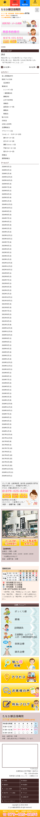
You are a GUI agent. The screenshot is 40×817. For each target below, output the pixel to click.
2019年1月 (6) (6, 400)
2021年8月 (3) (6, 307)
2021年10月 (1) (7, 300)
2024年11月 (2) (7, 204)
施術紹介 (5, 784)
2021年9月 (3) (6, 304)
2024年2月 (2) (6, 228)
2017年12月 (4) (7, 434)
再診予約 (25, 3)
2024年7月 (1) (6, 218)
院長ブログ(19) (7, 79)
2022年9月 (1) (6, 273)
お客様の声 (24, 797)
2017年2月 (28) (7, 462)
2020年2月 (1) (6, 355)
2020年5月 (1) (6, 345)
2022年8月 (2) (6, 276)
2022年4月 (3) (6, 287)
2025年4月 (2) (6, 194)
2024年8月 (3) (6, 214)
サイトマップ (25, 801)
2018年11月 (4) (7, 407)
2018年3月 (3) (6, 424)
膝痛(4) (5, 110)
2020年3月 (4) (6, 352)
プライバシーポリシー (8, 801)
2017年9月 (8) (6, 441)
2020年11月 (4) (7, 331)
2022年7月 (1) (6, 280)
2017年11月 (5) (7, 438)
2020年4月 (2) (6, 348)
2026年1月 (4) (6, 173)
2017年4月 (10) (7, 455)
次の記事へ (6, 67)
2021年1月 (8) (6, 324)
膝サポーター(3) (8, 138)
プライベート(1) (7, 131)
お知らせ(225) (6, 124)
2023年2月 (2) (6, 256)
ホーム (5, 3)
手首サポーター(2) (9, 148)
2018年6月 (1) (6, 417)
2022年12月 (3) (7, 263)
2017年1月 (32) (7, 465)
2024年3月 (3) (6, 225)
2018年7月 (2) (6, 414)
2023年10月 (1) (7, 239)
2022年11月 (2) (7, 266)
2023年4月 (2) (6, 249)
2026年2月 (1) (6, 170)
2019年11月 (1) (7, 366)
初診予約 (15, 3)
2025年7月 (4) (6, 187)
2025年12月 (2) (7, 177)
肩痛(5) (5, 103)
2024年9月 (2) (6, 211)
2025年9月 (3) (6, 184)
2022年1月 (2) (6, 293)
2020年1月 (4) (6, 359)
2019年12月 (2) (7, 362)
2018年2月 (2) (6, 427)
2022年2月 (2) (6, 290)
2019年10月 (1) (7, 369)
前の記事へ (34, 67)
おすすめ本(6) (8, 100)
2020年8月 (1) (6, 338)
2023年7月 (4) (6, 242)
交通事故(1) (6, 127)
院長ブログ (5, 797)
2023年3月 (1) (6, 252)
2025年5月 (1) (6, 190)
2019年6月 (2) (6, 383)
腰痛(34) (6, 96)
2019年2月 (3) (6, 397)
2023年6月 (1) (6, 245)
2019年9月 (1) (6, 373)
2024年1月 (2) (6, 232)
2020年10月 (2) (7, 335)
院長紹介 (24, 780)
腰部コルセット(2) (9, 144)
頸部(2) (5, 114)
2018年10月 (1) (7, 410)
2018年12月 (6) (7, 403)
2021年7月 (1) (6, 311)
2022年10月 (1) (7, 269)
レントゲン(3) (8, 89)
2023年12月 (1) (7, 235)
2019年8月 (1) (6, 376)
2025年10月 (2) (7, 180)
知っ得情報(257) (7, 76)
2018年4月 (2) (6, 421)
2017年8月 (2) (6, 445)
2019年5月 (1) (6, 386)
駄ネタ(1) (5, 117)
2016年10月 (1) (7, 476)
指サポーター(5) (8, 151)
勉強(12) (5, 86)
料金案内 (24, 784)
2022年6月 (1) (6, 283)
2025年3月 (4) (6, 197)
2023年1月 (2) (6, 259)
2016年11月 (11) (7, 472)
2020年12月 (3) (7, 328)
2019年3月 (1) (6, 393)
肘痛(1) (4, 155)
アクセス (35, 3)
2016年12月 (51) (7, 469)
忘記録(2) (6, 83)
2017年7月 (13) (7, 448)
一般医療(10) (7, 93)
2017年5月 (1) (6, 452)
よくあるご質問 (7, 788)
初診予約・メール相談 (8, 792)
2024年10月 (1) (7, 208)
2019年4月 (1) (6, 390)
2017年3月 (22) (7, 458)
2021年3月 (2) (6, 321)
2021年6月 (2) (6, 314)
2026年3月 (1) (6, 166)
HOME (3, 47)
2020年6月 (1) (6, 342)
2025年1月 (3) (6, 201)
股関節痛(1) (6, 158)
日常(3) (4, 120)
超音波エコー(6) (8, 107)
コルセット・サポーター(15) (11, 134)
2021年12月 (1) (7, 297)
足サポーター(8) (8, 141)
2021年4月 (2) (6, 318)
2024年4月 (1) (6, 221)
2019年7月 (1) (6, 379)
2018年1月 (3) (6, 431)
